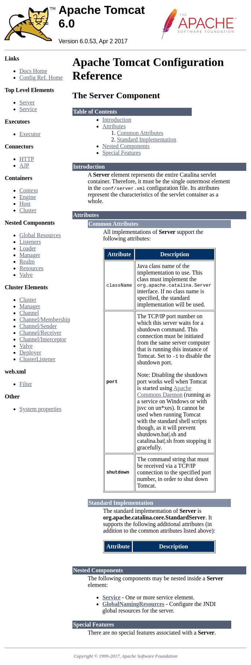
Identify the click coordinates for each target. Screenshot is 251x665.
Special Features (121, 153)
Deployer (30, 352)
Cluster (27, 210)
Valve (26, 275)
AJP (24, 165)
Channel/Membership (44, 319)
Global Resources (40, 235)
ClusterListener (37, 359)
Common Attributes (140, 133)
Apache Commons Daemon (164, 392)
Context (28, 190)
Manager (29, 255)
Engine (27, 197)
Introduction (116, 120)
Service (28, 109)
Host (24, 204)
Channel (29, 313)
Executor (30, 134)
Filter (25, 384)
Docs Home (33, 71)
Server (27, 102)
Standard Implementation (146, 139)
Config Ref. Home (41, 77)
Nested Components (126, 146)
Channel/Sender (38, 326)
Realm (27, 261)
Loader (27, 248)
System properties (40, 409)
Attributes (114, 126)
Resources (31, 268)
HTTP (26, 159)
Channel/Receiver (40, 333)
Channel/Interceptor (42, 339)
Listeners (30, 242)
